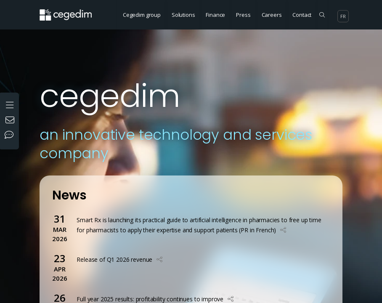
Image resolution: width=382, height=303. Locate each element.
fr (343, 16)
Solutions (183, 15)
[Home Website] (69, 10)
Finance (215, 15)
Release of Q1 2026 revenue (114, 259)
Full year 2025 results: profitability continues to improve (150, 299)
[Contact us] (10, 120)
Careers (272, 15)
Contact (301, 15)
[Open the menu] (11, 104)
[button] (283, 230)
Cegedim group (142, 15)
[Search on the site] (322, 14)
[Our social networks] (11, 135)
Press (243, 15)
